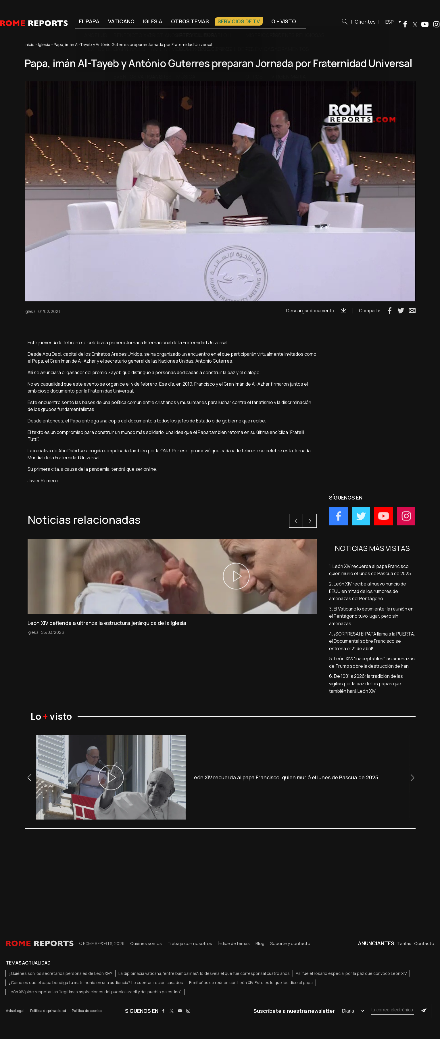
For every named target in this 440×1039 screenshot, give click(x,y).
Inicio (29, 44)
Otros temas (190, 21)
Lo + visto (282, 21)
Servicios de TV (239, 21)
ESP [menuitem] (389, 22)
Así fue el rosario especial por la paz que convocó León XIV (351, 973)
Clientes (365, 21)
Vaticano (121, 21)
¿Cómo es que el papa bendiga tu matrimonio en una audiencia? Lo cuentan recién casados (96, 982)
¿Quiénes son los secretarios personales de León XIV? (60, 973)
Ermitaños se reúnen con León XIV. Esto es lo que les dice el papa (251, 982)
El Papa (89, 21)
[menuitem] (392, 22)
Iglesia (152, 21)
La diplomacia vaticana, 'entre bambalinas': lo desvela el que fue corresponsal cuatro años (204, 973)
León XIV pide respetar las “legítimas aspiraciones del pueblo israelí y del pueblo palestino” (95, 991)
